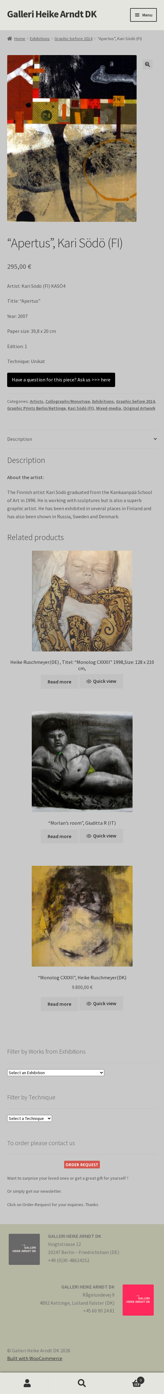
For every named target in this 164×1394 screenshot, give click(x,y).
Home (19, 38)
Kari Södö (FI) (81, 408)
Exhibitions (40, 38)
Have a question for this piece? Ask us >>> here (61, 379)
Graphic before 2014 (73, 38)
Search (82, 1383)
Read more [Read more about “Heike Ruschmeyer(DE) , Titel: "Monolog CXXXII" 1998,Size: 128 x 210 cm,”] (59, 681)
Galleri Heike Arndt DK (51, 14)
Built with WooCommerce (34, 1358)
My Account (27, 1383)
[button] (147, 64)
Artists (36, 401)
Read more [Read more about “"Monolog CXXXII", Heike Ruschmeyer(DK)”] (59, 1004)
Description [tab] (19, 439)
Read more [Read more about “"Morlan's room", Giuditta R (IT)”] (59, 836)
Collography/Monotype (67, 401)
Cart (127, 1378)
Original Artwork (139, 408)
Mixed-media (108, 408)
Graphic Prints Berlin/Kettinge (36, 408)
